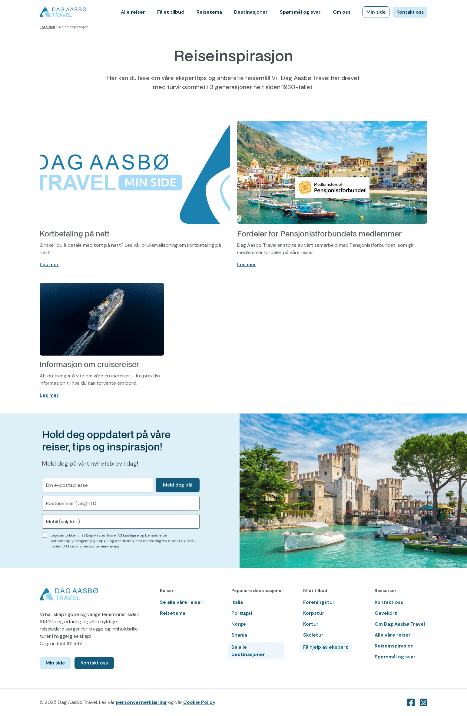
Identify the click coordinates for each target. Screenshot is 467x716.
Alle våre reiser (393, 635)
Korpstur (313, 613)
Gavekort (386, 613)
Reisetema (209, 12)
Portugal (241, 613)
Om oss (342, 12)
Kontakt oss (410, 12)
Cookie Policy (199, 702)
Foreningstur (319, 602)
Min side (376, 12)
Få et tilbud (170, 12)
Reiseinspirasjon (394, 646)
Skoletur (313, 635)
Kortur (311, 624)
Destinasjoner (251, 12)
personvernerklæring (101, 546)
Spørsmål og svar (300, 12)
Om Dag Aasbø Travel (400, 624)
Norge (238, 624)
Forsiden (47, 27)
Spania (239, 635)
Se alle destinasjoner (248, 650)
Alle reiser (133, 12)
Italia (237, 602)
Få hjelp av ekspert (325, 647)
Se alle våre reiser (181, 602)
